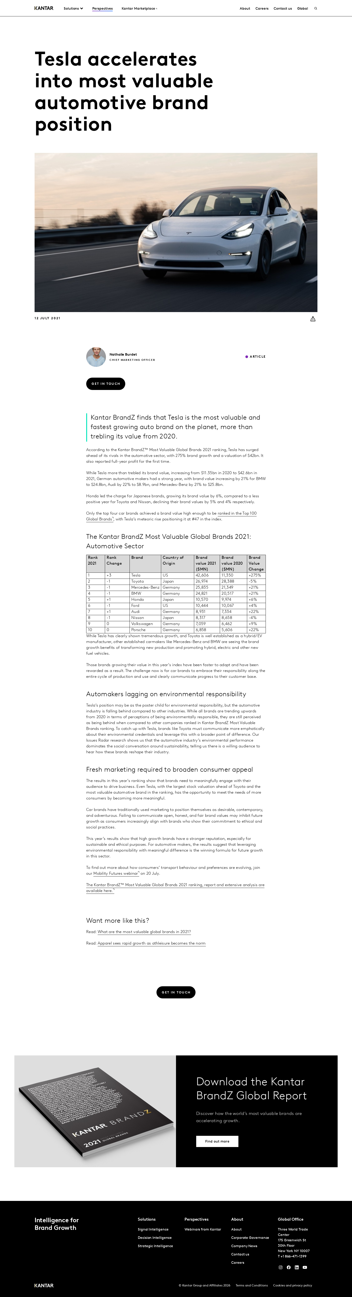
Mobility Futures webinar (115, 874)
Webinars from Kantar (203, 1229)
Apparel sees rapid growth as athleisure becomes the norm (152, 943)
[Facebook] (288, 1268)
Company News (244, 1246)
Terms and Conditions (252, 1285)
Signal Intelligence (153, 1229)
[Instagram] (280, 1268)
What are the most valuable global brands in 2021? (144, 932)
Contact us (283, 9)
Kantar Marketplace (138, 9)
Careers (261, 9)
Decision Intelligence (155, 1238)
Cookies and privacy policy (292, 1285)
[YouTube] (296, 1268)
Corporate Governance (250, 1238)
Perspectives (102, 9)
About (245, 9)
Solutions (71, 9)
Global (302, 9)
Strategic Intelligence (155, 1246)
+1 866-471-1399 (293, 1256)
